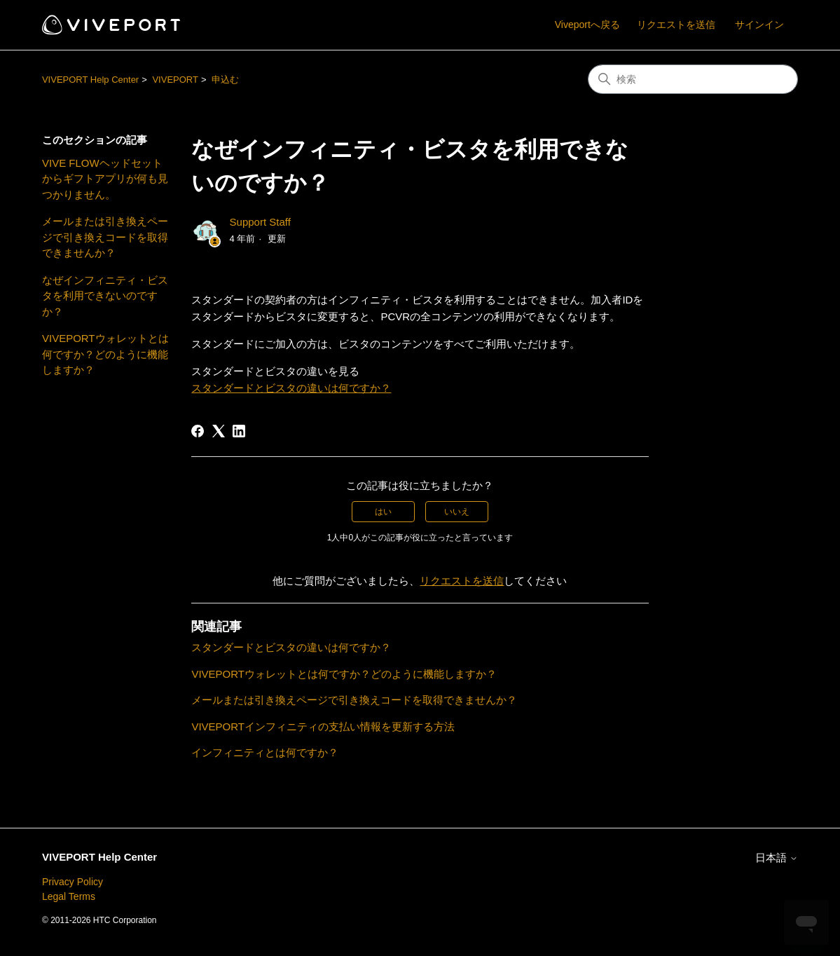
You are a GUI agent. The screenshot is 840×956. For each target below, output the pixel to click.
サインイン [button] (759, 24)
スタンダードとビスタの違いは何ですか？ (291, 388)
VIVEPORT (175, 79)
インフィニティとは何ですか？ (264, 752)
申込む (225, 79)
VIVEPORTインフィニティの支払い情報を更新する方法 (323, 726)
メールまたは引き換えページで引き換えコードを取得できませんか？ (105, 237)
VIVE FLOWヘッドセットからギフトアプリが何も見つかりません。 (105, 178)
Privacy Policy (72, 881)
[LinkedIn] (239, 431)
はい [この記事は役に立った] (383, 512)
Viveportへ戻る (587, 24)
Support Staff (260, 222)
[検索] (692, 79)
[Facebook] (197, 431)
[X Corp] (218, 431)
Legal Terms (68, 896)
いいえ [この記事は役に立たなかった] (456, 512)
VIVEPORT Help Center (90, 79)
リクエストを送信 (676, 24)
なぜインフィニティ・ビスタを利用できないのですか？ (105, 295)
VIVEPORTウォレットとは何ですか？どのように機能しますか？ (105, 354)
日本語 (776, 857)
